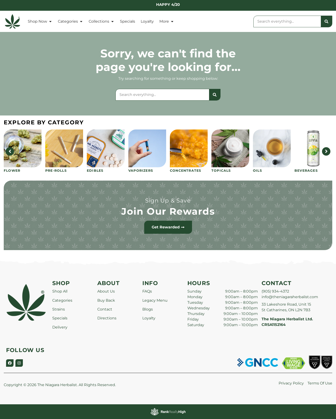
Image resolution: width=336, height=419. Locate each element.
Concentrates (185, 170)
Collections (101, 21)
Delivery (59, 327)
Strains (58, 309)
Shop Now (40, 21)
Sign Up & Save (168, 200)
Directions (106, 318)
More (166, 21)
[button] (323, 406)
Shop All (59, 291)
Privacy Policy (291, 383)
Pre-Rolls (56, 170)
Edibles (95, 170)
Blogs (147, 309)
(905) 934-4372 (275, 291)
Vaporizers (140, 170)
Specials (127, 21)
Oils (257, 170)
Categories (70, 21)
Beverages (306, 170)
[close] (206, 11)
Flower (12, 170)
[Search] (326, 21)
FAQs (147, 291)
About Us (106, 291)
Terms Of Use (320, 383)
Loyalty (147, 21)
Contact (104, 309)
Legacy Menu (155, 300)
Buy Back (106, 300)
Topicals (221, 170)
